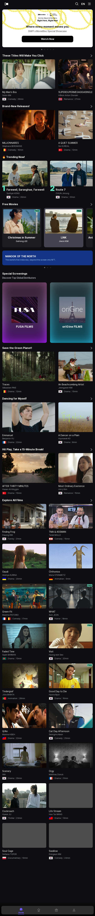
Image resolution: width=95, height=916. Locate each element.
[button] (41, 49)
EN (83, 4)
